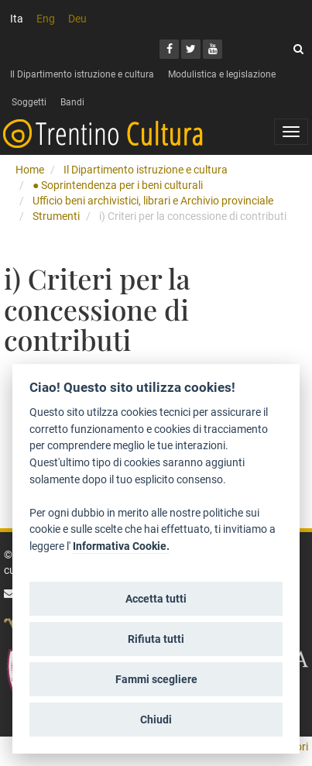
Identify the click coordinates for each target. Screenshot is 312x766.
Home (29, 169)
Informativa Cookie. (121, 546)
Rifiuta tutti (156, 639)
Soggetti (29, 102)
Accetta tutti (156, 599)
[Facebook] (169, 49)
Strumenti (56, 216)
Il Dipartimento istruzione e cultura (82, 74)
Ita (16, 18)
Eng (45, 18)
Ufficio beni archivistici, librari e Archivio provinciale (153, 200)
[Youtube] (212, 49)
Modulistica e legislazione (222, 74)
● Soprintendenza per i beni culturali (118, 185)
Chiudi (156, 719)
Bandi (72, 102)
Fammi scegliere (156, 679)
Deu (77, 18)
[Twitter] (191, 49)
